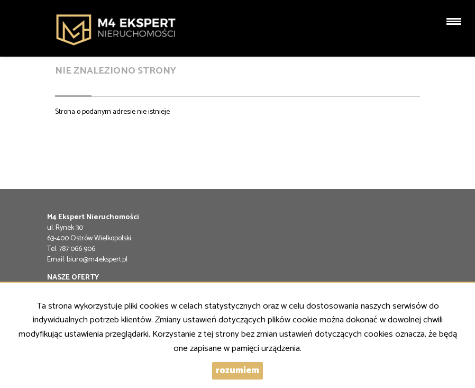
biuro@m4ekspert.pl (97, 260)
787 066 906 (77, 249)
